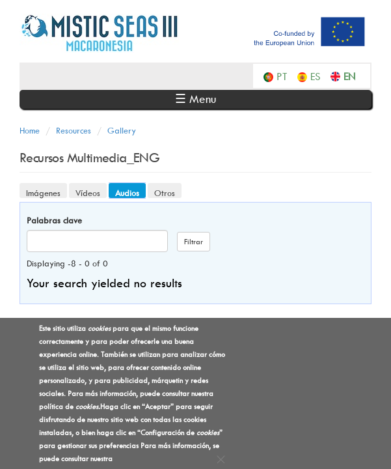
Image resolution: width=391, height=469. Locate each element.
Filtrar (193, 241)
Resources (73, 130)
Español (319, 75)
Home (30, 130)
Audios (130, 192)
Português (285, 75)
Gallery (121, 130)
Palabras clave (54, 220)
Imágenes (43, 193)
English (352, 75)
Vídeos (87, 193)
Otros (164, 193)
